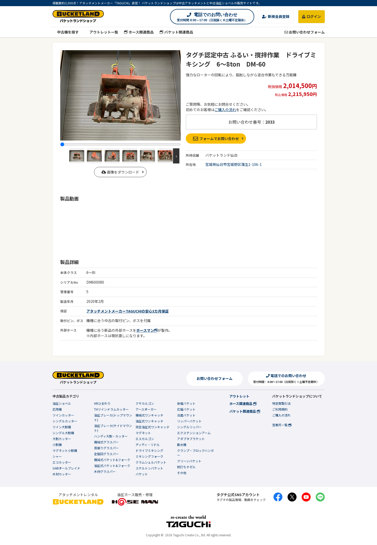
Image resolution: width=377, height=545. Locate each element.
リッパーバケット (189, 421)
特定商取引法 (281, 403)
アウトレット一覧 (101, 32)
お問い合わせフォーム (304, 32)
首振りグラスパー (106, 448)
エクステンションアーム (194, 433)
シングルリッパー (189, 427)
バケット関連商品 (176, 32)
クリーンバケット (189, 461)
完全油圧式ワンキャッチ (152, 427)
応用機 (57, 409)
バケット (142, 474)
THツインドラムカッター (111, 409)
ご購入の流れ (225, 109)
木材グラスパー (105, 471)
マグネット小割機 (65, 450)
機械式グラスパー (106, 442)
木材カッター (62, 474)
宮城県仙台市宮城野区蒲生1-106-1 (233, 164)
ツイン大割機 (62, 427)
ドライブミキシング (149, 450)
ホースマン (147, 330)
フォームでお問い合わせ (216, 138)
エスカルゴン (145, 438)
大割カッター (62, 438)
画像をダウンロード (120, 172)
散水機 (181, 444)
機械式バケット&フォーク (112, 459)
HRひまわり (102, 403)
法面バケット (186, 415)
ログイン (311, 16)
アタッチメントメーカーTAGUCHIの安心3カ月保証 (127, 311)
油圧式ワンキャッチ (149, 421)
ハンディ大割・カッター (111, 436)
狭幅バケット (186, 403)
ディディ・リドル (148, 444)
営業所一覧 (281, 425)
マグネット (143, 433)
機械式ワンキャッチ (149, 415)
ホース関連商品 (139, 32)
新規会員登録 (275, 16)
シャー (57, 456)
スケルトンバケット (149, 468)
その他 (181, 473)
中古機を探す (66, 32)
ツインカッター (63, 415)
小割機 (57, 444)
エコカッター (62, 462)
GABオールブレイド (66, 468)
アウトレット (239, 396)
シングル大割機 (63, 433)
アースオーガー (146, 409)
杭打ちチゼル (186, 467)
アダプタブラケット (191, 438)
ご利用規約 (280, 409)
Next (176, 155)
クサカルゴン (145, 403)
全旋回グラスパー (106, 454)
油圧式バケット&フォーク (112, 465)
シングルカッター (65, 421)
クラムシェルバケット (151, 462)
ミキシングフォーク (149, 456)
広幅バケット (186, 409)
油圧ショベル (62, 403)
